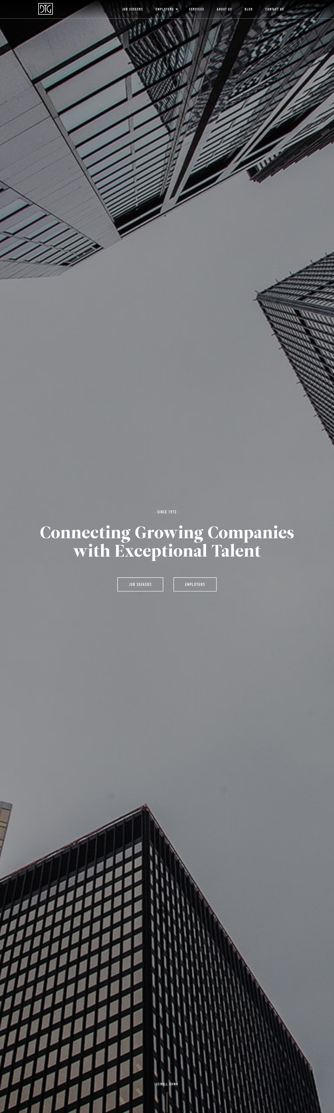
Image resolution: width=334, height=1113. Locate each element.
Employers (166, 10)
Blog (249, 10)
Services (196, 10)
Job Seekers (132, 10)
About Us (224, 10)
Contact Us (274, 10)
